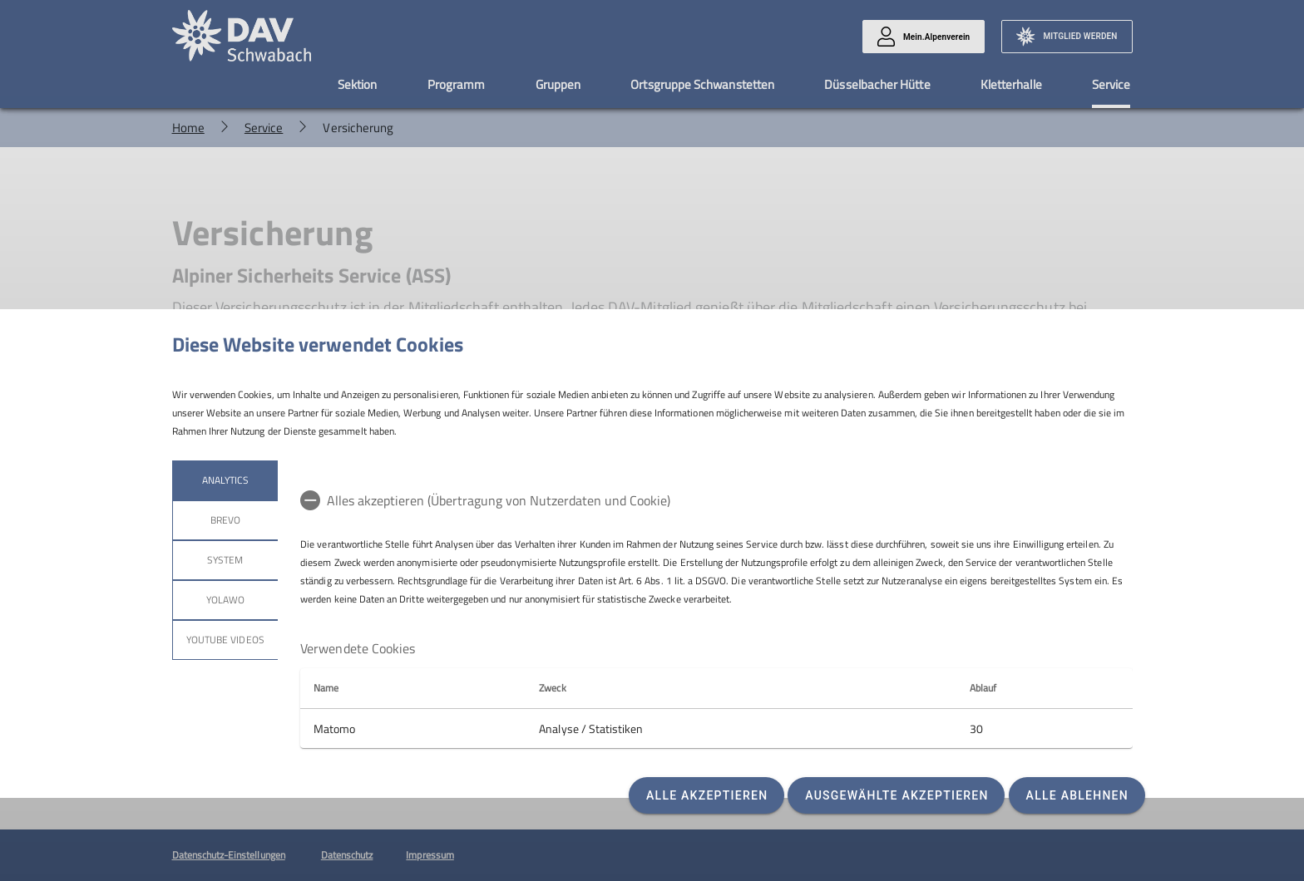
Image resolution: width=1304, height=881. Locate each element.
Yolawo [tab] (224, 600)
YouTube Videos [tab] (225, 639)
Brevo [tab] (225, 520)
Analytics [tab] (224, 480)
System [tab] (225, 560)
